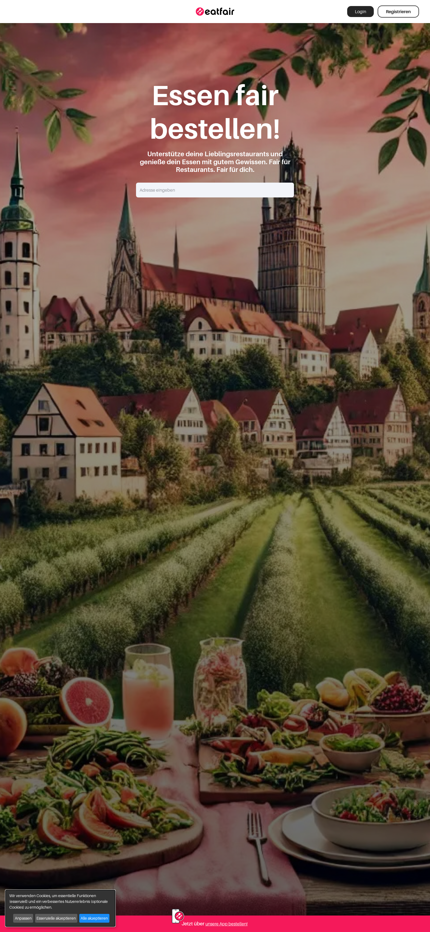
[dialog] (60, 908)
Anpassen (23, 918)
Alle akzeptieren (94, 918)
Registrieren (398, 11)
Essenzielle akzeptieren (56, 918)
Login (360, 11)
